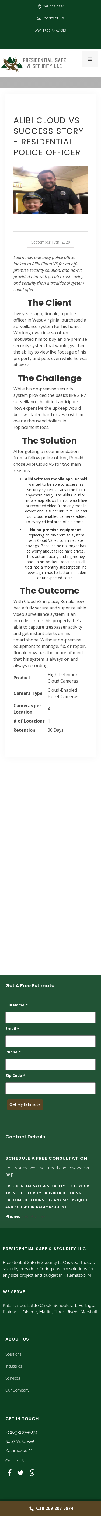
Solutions (13, 1354)
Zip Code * (15, 1075)
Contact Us (50, 18)
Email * (12, 1028)
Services (12, 1378)
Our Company (17, 1390)
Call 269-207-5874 (50, 1508)
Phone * (13, 1052)
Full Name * (16, 1005)
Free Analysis (50, 30)
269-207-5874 (50, 6)
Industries (13, 1366)
